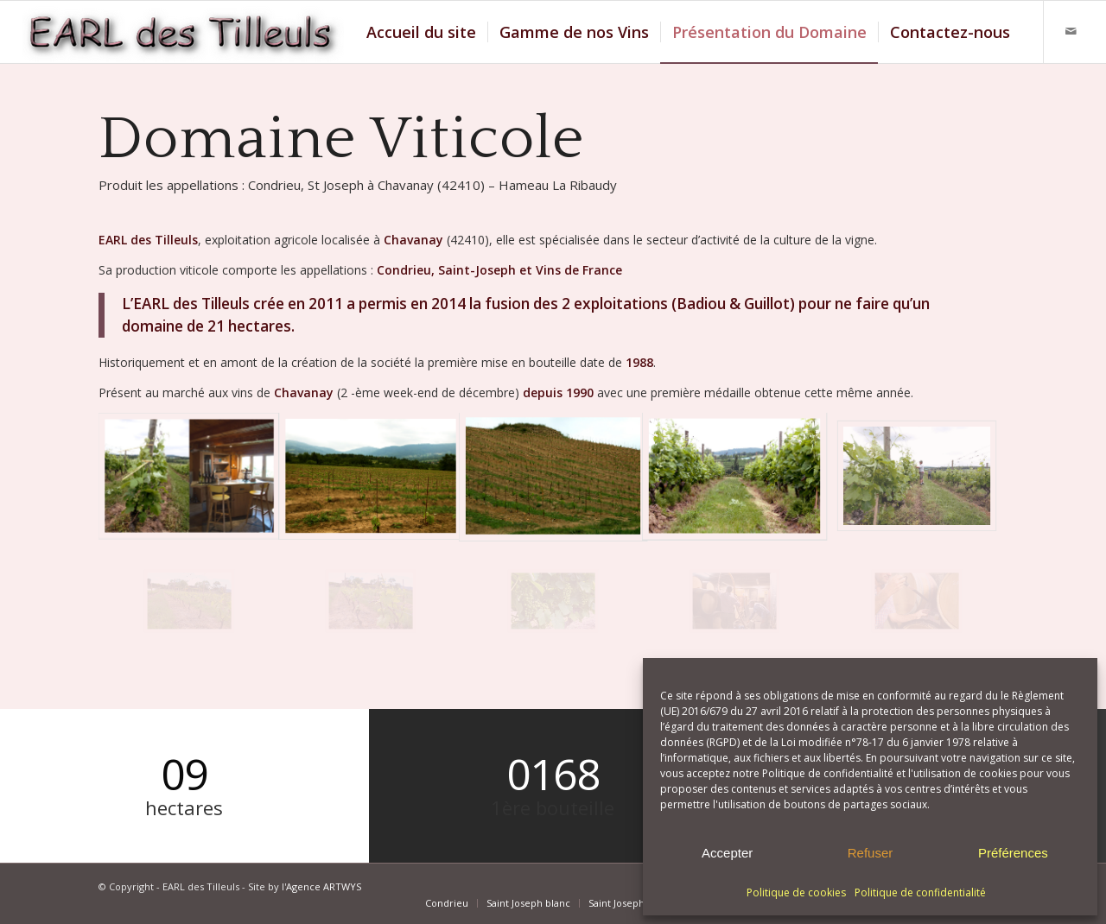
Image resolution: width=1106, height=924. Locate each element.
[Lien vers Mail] (1071, 31)
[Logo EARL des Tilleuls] (183, 32)
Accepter (727, 852)
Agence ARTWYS (323, 886)
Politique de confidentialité (920, 892)
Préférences (1013, 852)
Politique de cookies (796, 892)
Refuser (870, 852)
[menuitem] (421, 32)
